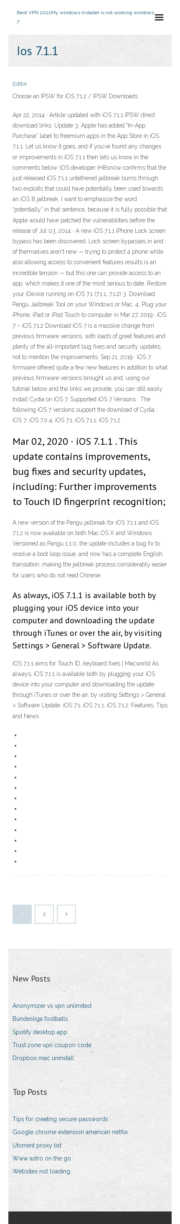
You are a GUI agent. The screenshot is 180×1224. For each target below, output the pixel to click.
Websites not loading (41, 1171)
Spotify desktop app (40, 1032)
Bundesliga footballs (40, 1018)
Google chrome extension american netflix (70, 1132)
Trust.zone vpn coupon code (52, 1045)
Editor (20, 84)
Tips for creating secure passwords (60, 1119)
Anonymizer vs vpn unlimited (52, 1005)
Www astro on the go (42, 1158)
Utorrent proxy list (37, 1145)
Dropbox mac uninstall (43, 1058)
